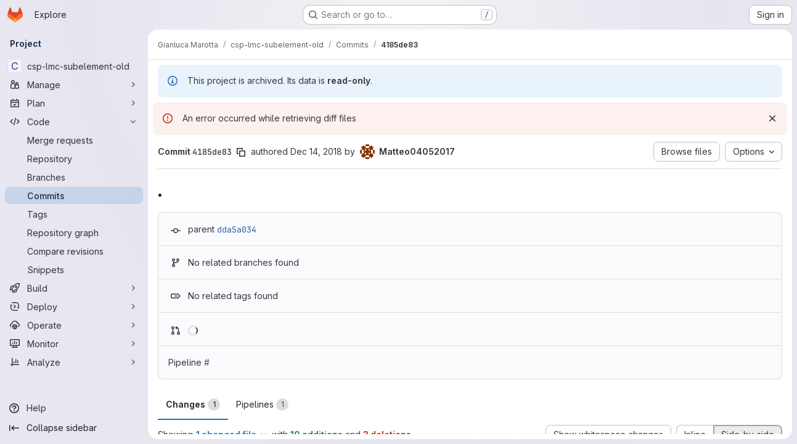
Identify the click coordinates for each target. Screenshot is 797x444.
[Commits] (74, 195)
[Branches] (74, 177)
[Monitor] (74, 343)
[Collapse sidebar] (74, 428)
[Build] (74, 288)
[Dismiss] (772, 118)
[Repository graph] (74, 232)
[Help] (74, 408)
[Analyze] (74, 362)
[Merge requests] (74, 140)
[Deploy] (74, 306)
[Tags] (74, 214)
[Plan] (74, 103)
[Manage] (74, 84)
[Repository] (74, 158)
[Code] (74, 121)
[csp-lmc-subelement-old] (74, 66)
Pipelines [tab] (262, 404)
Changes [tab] (193, 404)
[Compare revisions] (74, 251)
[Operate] (74, 325)
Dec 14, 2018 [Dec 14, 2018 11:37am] (316, 151)
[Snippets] (74, 269)
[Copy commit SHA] (241, 152)
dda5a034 (236, 229)
